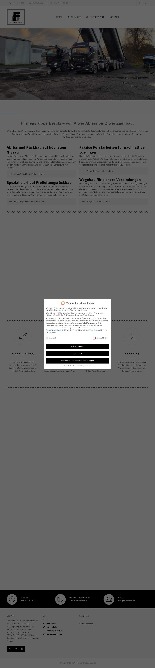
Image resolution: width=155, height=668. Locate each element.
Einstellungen (94, 330)
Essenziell (51, 338)
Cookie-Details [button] (68, 366)
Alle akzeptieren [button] (77, 346)
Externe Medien (100, 338)
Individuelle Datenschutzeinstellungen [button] (77, 360)
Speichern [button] (77, 353)
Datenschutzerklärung (53, 330)
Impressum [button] (88, 366)
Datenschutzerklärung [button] (78, 366)
